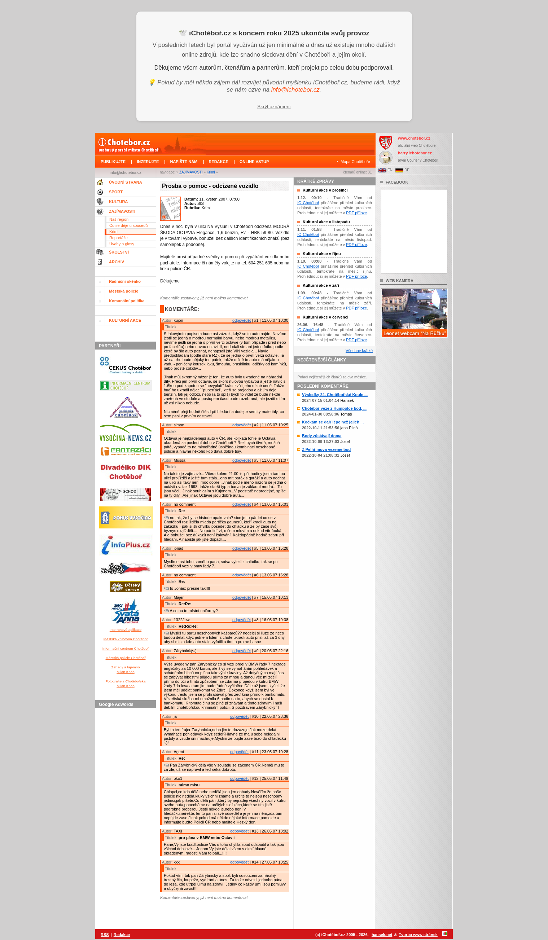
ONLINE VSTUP (254, 161)
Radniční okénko (125, 281)
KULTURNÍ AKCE (125, 320)
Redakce (122, 934)
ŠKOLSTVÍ (119, 252)
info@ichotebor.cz (295, 89)
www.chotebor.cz (414, 138)
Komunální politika (126, 301)
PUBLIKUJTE (113, 161)
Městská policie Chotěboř (126, 658)
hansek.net (382, 934)
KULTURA (118, 201)
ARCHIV (116, 262)
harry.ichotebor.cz (415, 153)
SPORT (116, 192)
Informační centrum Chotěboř (125, 648)
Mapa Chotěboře (355, 161)
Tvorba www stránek (418, 934)
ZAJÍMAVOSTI (191, 172)
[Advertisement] (126, 819)
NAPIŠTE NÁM (183, 161)
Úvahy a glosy (121, 244)
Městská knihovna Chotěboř (126, 639)
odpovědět (241, 320)
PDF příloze (356, 213)
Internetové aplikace (125, 630)
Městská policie (123, 291)
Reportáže (118, 238)
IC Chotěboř (308, 203)
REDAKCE (218, 161)
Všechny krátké (359, 350)
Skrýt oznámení (274, 106)
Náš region (118, 219)
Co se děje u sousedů (128, 225)
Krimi (211, 172)
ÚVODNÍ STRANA (125, 182)
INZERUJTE (148, 161)
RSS (105, 934)
